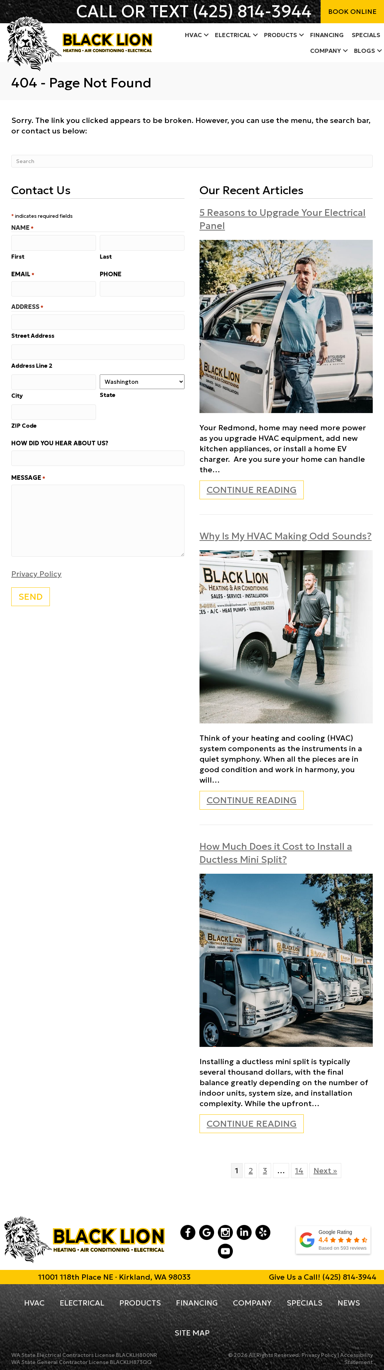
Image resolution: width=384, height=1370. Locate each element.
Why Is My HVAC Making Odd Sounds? (286, 536)
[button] (206, 35)
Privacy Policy (36, 569)
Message (28, 473)
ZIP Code (24, 421)
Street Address (32, 333)
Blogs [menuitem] (364, 50)
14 (299, 1170)
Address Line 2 (31, 363)
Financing (197, 1303)
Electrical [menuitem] (233, 35)
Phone (111, 273)
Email (22, 273)
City (17, 392)
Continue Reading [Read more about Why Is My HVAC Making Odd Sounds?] (252, 802)
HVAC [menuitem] (193, 35)
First (17, 255)
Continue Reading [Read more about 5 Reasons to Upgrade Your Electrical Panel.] (252, 491)
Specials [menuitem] (366, 35)
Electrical (82, 1303)
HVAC (34, 1303)
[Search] (192, 161)
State (108, 392)
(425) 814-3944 (252, 11)
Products (140, 1303)
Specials (304, 1303)
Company (252, 1303)
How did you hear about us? (59, 439)
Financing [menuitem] (327, 35)
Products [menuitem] (280, 35)
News (349, 1303)
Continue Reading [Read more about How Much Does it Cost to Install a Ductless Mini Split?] (252, 1125)
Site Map (192, 1333)
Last (106, 255)
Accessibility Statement (356, 1359)
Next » (325, 1170)
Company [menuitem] (325, 50)
